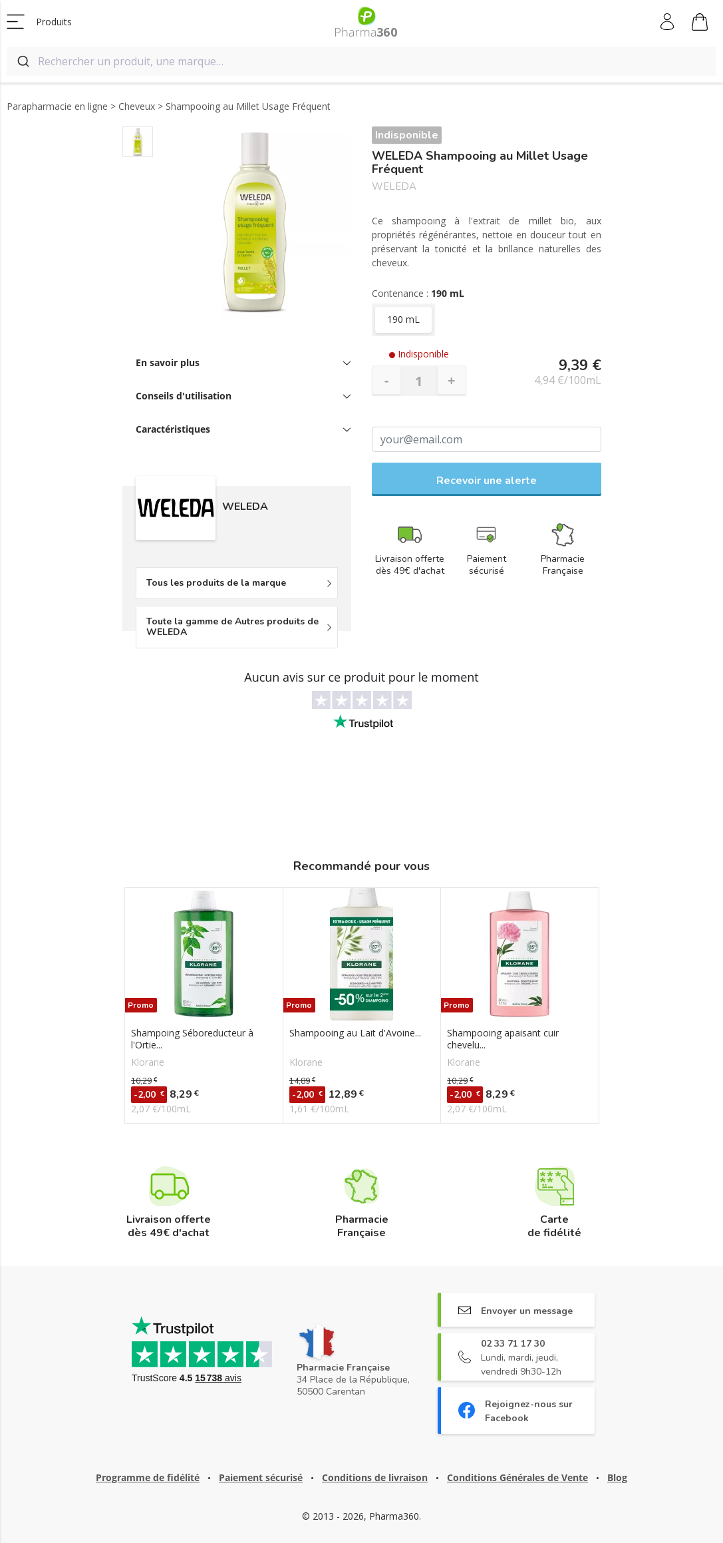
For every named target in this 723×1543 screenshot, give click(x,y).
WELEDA (394, 186)
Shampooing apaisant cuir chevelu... (503, 1039)
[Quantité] (419, 380)
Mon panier (700, 24)
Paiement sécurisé (261, 1477)
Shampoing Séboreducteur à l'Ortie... (192, 1039)
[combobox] (361, 61)
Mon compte (668, 22)
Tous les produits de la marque (216, 582)
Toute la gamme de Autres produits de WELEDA (232, 626)
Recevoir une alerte (486, 480)
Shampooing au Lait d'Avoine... (355, 1033)
